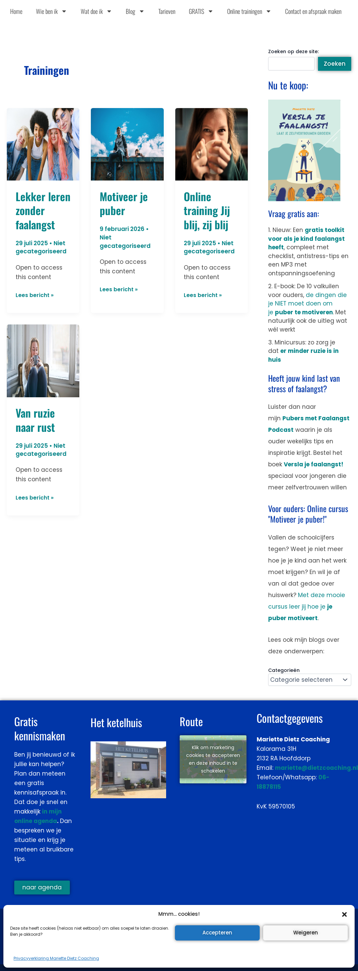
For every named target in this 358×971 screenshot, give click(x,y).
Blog (135, 11)
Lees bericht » (36, 294)
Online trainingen (249, 11)
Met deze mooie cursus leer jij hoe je (306, 606)
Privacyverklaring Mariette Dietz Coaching (56, 958)
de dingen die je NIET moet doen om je (307, 303)
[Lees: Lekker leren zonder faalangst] (43, 144)
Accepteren (217, 932)
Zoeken (334, 64)
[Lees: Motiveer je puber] (127, 144)
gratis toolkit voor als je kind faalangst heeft (306, 238)
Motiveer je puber (124, 203)
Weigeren (305, 932)
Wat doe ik (96, 11)
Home (16, 11)
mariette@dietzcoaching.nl (316, 768)
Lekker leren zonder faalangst (43, 210)
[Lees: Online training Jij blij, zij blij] (211, 144)
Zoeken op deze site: (293, 51)
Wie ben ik (51, 11)
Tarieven (166, 11)
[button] (344, 914)
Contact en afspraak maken (313, 11)
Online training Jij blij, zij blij (207, 210)
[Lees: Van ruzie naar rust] (43, 360)
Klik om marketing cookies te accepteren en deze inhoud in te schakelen (213, 759)
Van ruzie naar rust (35, 420)
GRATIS (201, 11)
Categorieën (284, 670)
